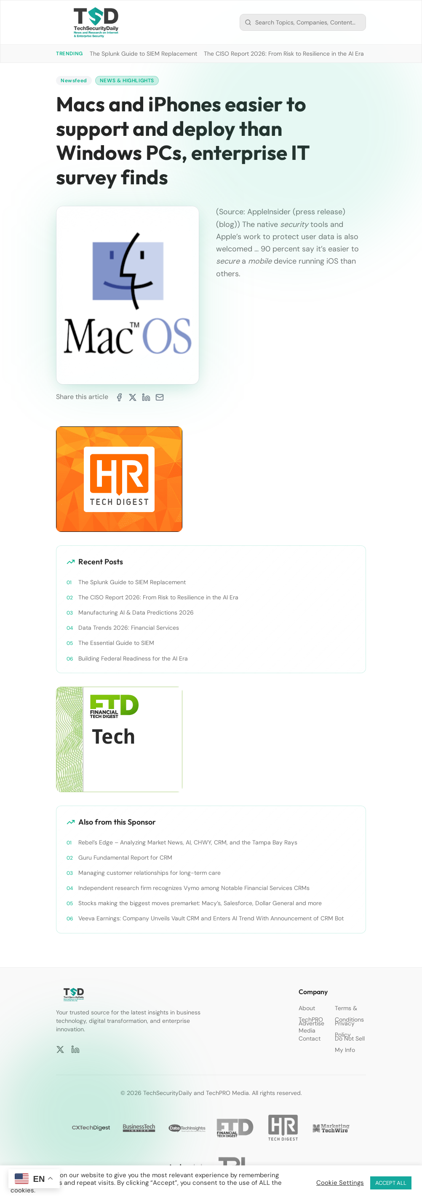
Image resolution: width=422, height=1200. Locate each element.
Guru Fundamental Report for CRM (125, 857)
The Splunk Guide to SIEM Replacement (143, 53)
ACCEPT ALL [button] (390, 1183)
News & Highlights (127, 80)
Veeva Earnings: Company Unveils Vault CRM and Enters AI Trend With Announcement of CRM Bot (211, 918)
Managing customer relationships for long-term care (149, 872)
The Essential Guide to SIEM (116, 643)
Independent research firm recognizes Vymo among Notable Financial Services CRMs (194, 888)
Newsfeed (74, 80)
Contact (310, 1038)
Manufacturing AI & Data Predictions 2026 (136, 612)
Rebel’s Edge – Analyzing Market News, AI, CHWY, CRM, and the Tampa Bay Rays (187, 842)
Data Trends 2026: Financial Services (128, 627)
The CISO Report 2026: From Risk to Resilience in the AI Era (284, 53)
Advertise (311, 1023)
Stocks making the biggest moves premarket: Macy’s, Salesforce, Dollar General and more (200, 903)
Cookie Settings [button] (340, 1183)
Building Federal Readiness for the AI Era (133, 658)
